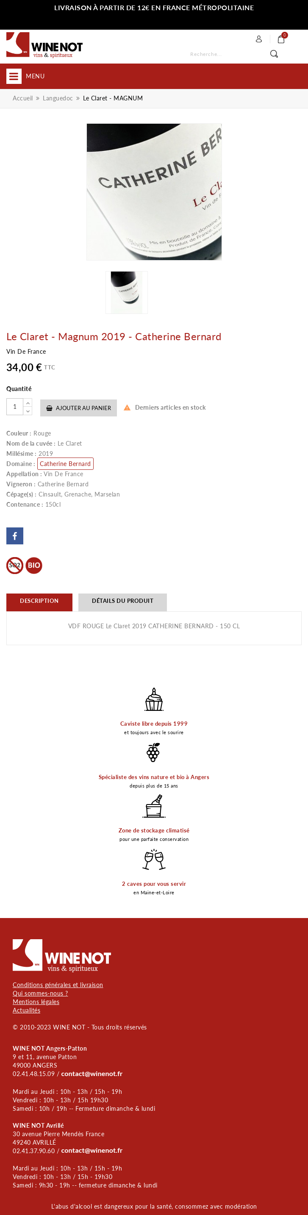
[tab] (39, 602)
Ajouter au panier (78, 408)
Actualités (26, 1010)
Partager (14, 535)
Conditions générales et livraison (58, 984)
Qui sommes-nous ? (40, 993)
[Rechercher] (239, 54)
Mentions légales (36, 1001)
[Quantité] (14, 406)
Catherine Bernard (65, 463)
